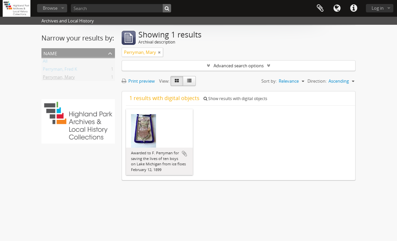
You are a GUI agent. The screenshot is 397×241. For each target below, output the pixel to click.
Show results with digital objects (235, 98)
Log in (378, 8)
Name (50, 52)
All (45, 62)
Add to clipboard (184, 153)
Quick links (353, 8)
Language (336, 8)
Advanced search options (239, 66)
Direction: (316, 81)
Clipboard (320, 8)
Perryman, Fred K (60, 70)
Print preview (138, 81)
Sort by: (269, 81)
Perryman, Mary (59, 78)
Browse (50, 8)
